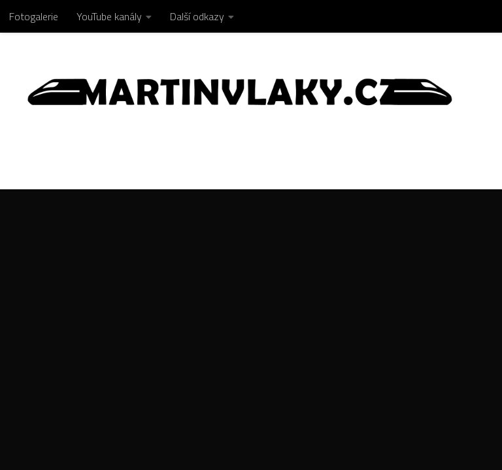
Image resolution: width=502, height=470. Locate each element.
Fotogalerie (33, 16)
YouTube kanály (109, 16)
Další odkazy (197, 16)
